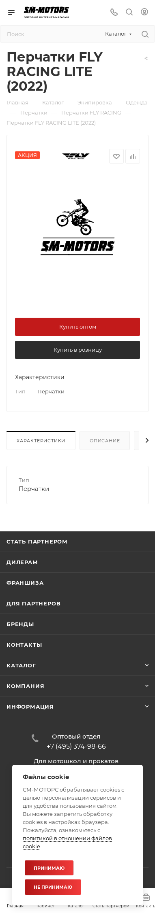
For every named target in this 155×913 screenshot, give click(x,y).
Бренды (20, 624)
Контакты (24, 644)
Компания (25, 686)
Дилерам (22, 562)
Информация (30, 706)
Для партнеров (33, 603)
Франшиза (24, 583)
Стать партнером (37, 541)
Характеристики (41, 441)
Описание (105, 441)
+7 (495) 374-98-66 (76, 746)
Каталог (21, 665)
